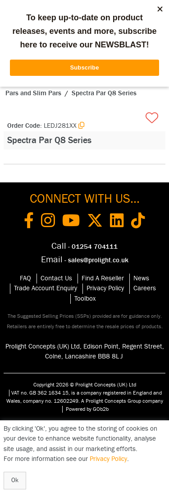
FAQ (25, 278)
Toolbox (85, 298)
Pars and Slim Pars (33, 93)
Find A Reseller (103, 278)
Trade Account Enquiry (45, 288)
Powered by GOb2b (87, 409)
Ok (14, 480)
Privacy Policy (105, 288)
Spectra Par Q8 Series (104, 93)
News (141, 278)
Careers (144, 288)
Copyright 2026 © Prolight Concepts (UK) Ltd (84, 384)
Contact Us (56, 278)
